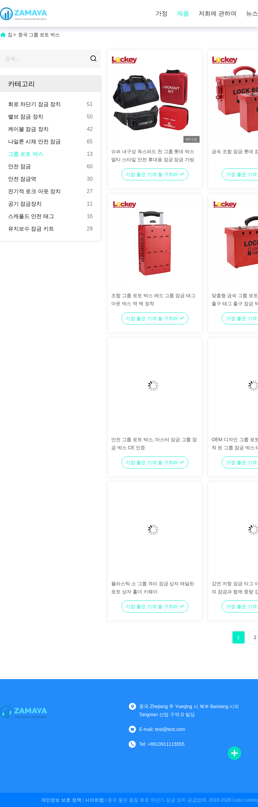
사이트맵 (94, 800)
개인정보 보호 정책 (61, 800)
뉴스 (252, 13)
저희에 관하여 (217, 13)
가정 (162, 13)
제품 (183, 13)
